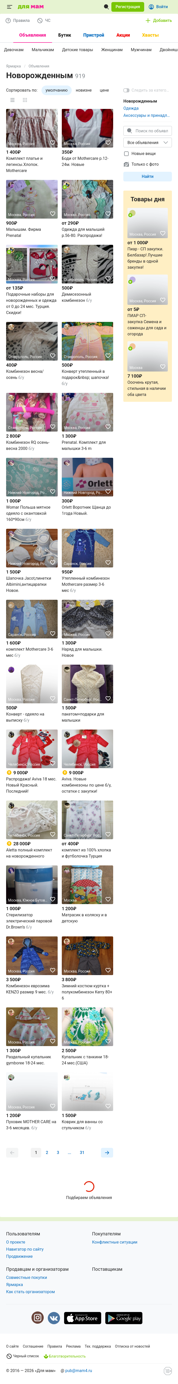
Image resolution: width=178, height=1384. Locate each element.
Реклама (73, 1346)
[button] (127, 7)
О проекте (15, 1242)
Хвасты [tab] (150, 35)
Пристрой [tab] (93, 35)
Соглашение (33, 1346)
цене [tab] (104, 90)
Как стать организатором (30, 1291)
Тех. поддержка (98, 1346)
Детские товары (77, 49)
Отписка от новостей (132, 1346)
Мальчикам (43, 49)
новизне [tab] (84, 90)
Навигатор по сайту (24, 1249)
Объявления (39, 66)
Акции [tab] (123, 35)
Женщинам (112, 49)
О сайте (12, 1346)
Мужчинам (141, 49)
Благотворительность (64, 1356)
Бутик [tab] (64, 35)
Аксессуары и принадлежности (147, 115)
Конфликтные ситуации (114, 1242)
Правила (55, 1346)
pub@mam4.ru (78, 1370)
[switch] (147, 90)
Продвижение (19, 1256)
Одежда (131, 108)
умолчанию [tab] (57, 90)
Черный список (22, 1356)
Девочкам (14, 49)
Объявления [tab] (32, 35)
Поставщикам (107, 1269)
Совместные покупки (26, 1277)
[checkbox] (142, 153)
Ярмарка (13, 66)
